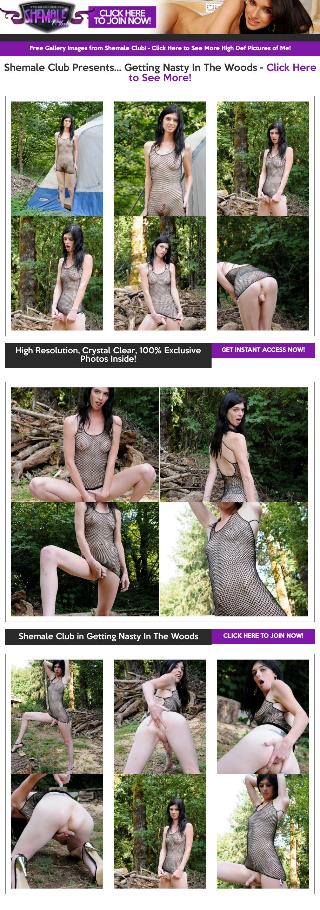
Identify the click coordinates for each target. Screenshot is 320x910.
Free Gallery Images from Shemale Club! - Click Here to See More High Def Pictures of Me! (160, 48)
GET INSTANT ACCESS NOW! (263, 350)
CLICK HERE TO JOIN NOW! (263, 636)
